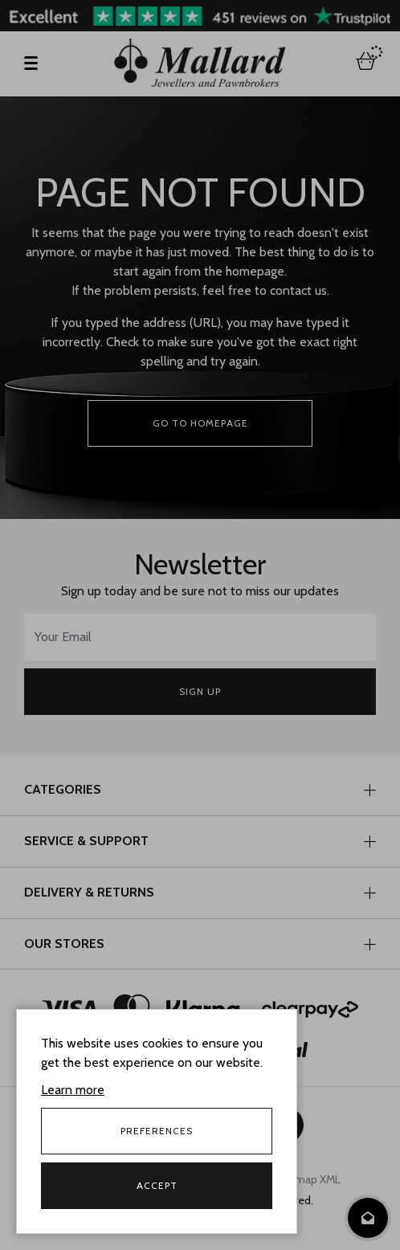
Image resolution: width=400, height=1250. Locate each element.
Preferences (156, 1131)
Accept (157, 1185)
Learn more (72, 1089)
